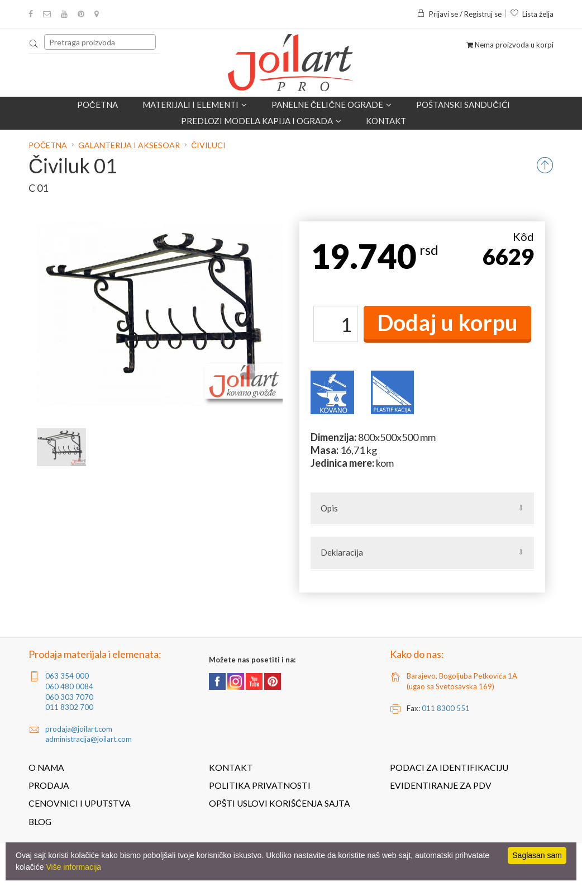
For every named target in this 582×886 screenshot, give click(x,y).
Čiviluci (208, 145)
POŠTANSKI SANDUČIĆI (463, 105)
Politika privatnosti (260, 785)
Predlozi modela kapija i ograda (261, 121)
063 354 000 (67, 675)
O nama (46, 767)
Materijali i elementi (194, 105)
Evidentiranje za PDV (441, 785)
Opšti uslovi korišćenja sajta (279, 803)
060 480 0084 (69, 686)
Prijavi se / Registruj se (459, 14)
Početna (97, 105)
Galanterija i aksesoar (129, 145)
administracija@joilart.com (88, 739)
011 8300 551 (446, 708)
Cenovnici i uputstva (79, 803)
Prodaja (48, 785)
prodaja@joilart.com (78, 728)
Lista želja (532, 14)
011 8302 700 (69, 707)
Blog (39, 822)
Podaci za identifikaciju (449, 767)
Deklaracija (342, 552)
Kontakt (386, 121)
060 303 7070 (69, 697)
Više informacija (73, 867)
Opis (329, 508)
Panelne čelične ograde (331, 105)
